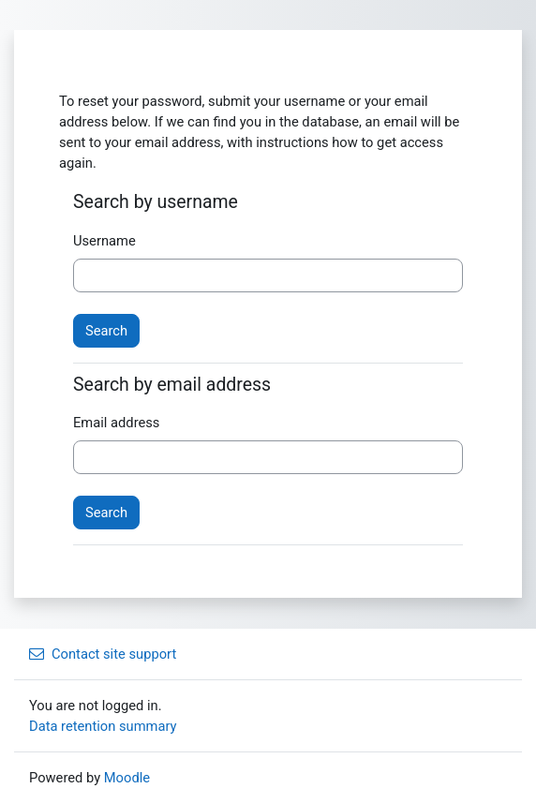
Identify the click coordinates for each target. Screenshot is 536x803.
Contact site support (102, 654)
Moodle (127, 777)
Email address (116, 422)
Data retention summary (103, 726)
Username (104, 240)
